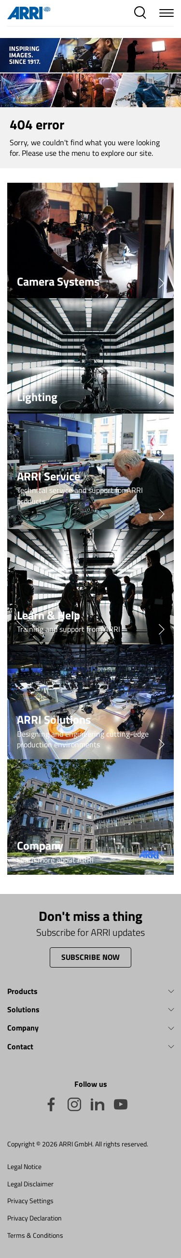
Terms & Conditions (35, 1235)
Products (22, 991)
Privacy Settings (30, 1200)
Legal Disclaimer (30, 1184)
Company (23, 1027)
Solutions (23, 1009)
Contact (20, 1046)
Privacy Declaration (34, 1218)
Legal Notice (24, 1166)
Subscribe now (90, 957)
